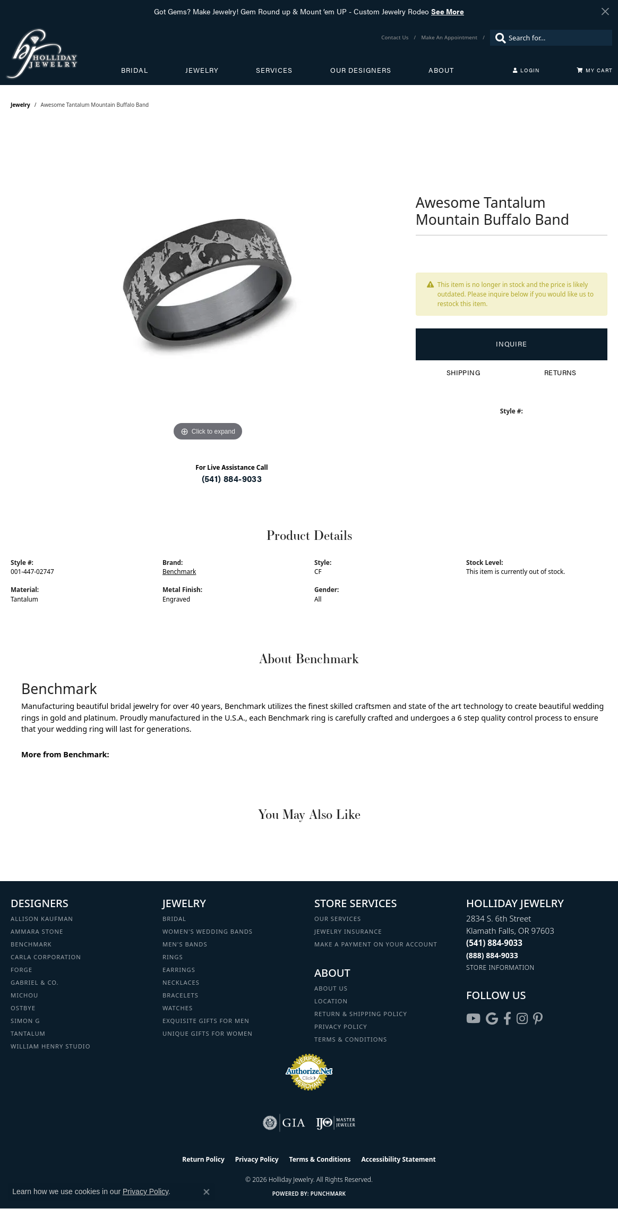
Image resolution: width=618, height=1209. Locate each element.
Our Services (337, 919)
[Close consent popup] (206, 1192)
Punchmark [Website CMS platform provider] (328, 1193)
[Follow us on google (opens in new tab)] (492, 1018)
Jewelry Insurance (348, 931)
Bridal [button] (134, 70)
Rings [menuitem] (172, 957)
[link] (395, 38)
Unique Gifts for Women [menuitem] (207, 1033)
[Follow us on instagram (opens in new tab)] (522, 1018)
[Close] (605, 11)
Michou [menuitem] (24, 995)
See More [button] (447, 11)
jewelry (20, 104)
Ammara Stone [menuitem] (37, 931)
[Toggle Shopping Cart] (595, 70)
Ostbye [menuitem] (23, 1008)
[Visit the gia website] (284, 1123)
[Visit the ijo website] (336, 1123)
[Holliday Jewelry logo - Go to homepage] (63, 53)
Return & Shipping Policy (360, 1014)
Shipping (463, 372)
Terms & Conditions (350, 1039)
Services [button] (274, 70)
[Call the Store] (494, 942)
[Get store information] (500, 967)
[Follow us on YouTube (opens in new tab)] (473, 1018)
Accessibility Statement (398, 1159)
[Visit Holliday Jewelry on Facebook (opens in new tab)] (507, 1018)
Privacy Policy (340, 1026)
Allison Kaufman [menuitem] (42, 919)
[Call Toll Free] (492, 955)
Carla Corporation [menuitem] (46, 957)
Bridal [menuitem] (174, 919)
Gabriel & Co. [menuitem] (35, 982)
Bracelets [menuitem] (180, 995)
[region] (207, 284)
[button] (526, 70)
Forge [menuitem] (21, 970)
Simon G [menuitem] (25, 1021)
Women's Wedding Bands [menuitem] (207, 931)
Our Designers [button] (360, 70)
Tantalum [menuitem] (28, 1033)
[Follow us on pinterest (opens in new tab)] (538, 1018)
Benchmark (179, 571)
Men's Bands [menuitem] (185, 944)
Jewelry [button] (202, 70)
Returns (560, 372)
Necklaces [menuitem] (181, 982)
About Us (331, 988)
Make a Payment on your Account (375, 944)
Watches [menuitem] (177, 1008)
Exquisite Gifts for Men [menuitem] (206, 1021)
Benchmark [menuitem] (31, 944)
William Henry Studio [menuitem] (50, 1046)
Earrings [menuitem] (178, 970)
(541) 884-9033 (232, 478)
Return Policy (203, 1159)
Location (331, 1001)
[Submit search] (498, 38)
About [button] (441, 70)
